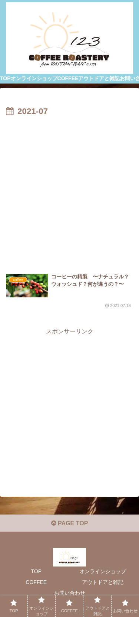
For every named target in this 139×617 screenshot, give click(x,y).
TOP (36, 571)
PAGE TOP (69, 523)
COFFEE (36, 582)
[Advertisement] (69, 192)
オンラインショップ (102, 571)
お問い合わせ (69, 593)
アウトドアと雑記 (102, 582)
